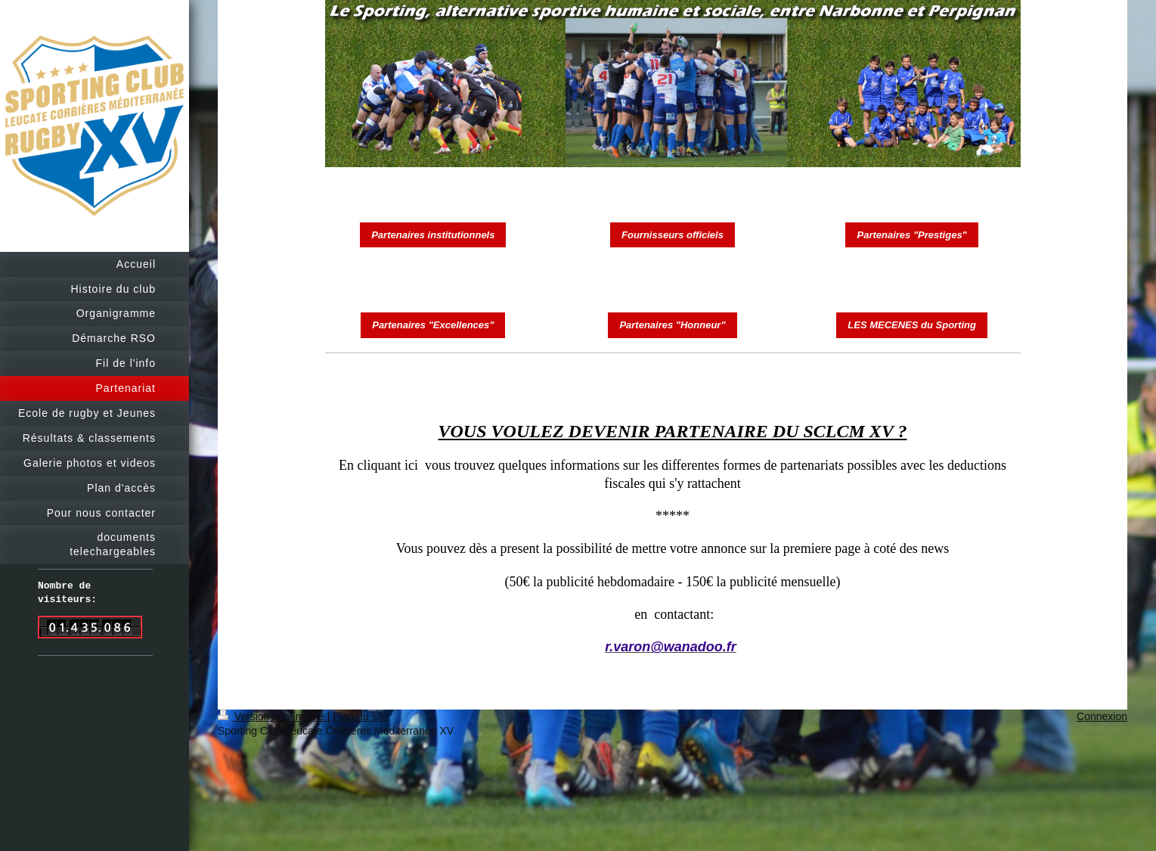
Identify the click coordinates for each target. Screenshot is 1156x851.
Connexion (1102, 716)
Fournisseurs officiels (672, 235)
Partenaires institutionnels (432, 235)
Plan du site (360, 716)
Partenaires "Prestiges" (911, 235)
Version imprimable (272, 716)
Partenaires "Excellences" (433, 325)
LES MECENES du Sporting (912, 325)
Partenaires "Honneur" (672, 325)
